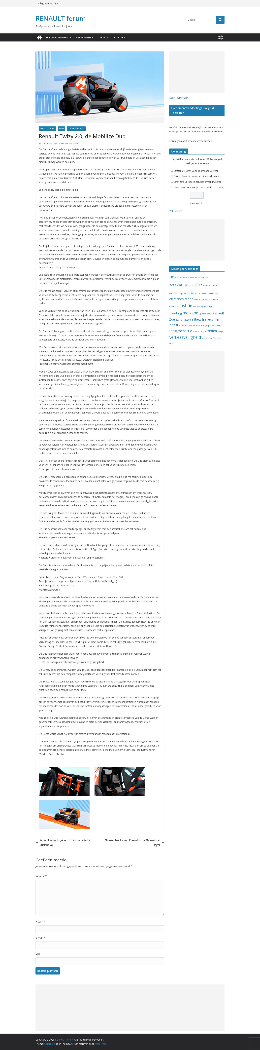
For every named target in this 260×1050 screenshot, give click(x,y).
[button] (107, 37)
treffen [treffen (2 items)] (211, 331)
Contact (119, 37)
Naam (40, 921)
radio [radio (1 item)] (209, 314)
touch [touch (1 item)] (203, 331)
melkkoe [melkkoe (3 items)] (190, 313)
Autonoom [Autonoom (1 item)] (182, 277)
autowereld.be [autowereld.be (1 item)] (193, 277)
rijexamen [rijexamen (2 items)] (212, 319)
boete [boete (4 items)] (195, 284)
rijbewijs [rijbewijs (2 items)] (198, 319)
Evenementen (84, 37)
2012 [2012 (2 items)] (173, 277)
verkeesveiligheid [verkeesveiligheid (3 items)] (185, 337)
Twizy (61, 128)
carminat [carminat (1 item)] (173, 293)
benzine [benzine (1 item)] (204, 277)
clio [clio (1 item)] (195, 293)
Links (102, 37)
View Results (197, 203)
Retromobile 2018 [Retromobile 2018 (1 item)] (183, 320)
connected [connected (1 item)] (202, 293)
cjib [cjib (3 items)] (190, 292)
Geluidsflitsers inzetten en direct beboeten (196, 176)
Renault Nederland (70, 143)
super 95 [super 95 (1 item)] (210, 325)
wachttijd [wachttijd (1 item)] (206, 338)
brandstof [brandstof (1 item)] (207, 285)
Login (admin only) (179, 97)
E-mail (40, 937)
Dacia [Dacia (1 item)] (210, 293)
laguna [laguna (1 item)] (203, 306)
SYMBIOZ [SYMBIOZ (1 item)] (218, 325)
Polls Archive (176, 211)
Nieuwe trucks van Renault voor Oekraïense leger (134, 842)
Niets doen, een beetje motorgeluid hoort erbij (199, 187)
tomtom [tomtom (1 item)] (196, 331)
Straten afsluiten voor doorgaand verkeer (196, 170)
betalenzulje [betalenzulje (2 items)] (178, 285)
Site (37, 954)
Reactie (41, 876)
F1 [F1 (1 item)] (178, 306)
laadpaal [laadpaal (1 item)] (196, 306)
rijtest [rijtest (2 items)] (173, 325)
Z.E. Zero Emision (76, 128)
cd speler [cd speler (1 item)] (182, 293)
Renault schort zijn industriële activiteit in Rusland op (63, 842)
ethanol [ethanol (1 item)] (172, 306)
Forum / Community (58, 37)
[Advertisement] (197, 72)
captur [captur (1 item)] (215, 285)
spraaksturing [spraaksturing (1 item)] (200, 325)
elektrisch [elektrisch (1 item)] (198, 299)
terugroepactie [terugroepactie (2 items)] (180, 331)
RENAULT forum (60, 18)
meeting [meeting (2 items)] (175, 313)
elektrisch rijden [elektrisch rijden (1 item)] (210, 299)
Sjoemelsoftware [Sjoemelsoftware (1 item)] (186, 325)
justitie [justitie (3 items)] (185, 305)
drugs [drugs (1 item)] (215, 293)
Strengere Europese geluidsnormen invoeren (198, 181)
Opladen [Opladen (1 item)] (202, 314)
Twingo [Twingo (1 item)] (220, 331)
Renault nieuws (47, 128)
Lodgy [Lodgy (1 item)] (209, 306)
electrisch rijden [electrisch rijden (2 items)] (181, 299)
